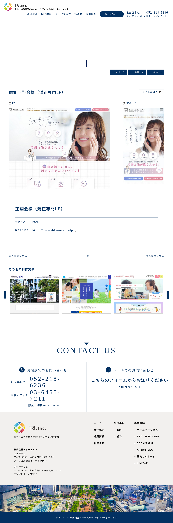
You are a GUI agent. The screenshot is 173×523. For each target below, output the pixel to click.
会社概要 (99, 430)
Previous (5, 294)
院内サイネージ (146, 456)
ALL (118, 72)
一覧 (86, 256)
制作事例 (119, 423)
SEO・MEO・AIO (148, 436)
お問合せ (99, 443)
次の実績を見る (155, 256)
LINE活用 (143, 463)
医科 (137, 72)
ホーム (98, 423)
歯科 (155, 72)
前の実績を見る (18, 256)
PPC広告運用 (145, 443)
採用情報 (99, 436)
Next (168, 295)
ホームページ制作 (147, 430)
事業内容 (139, 423)
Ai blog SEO (145, 449)
